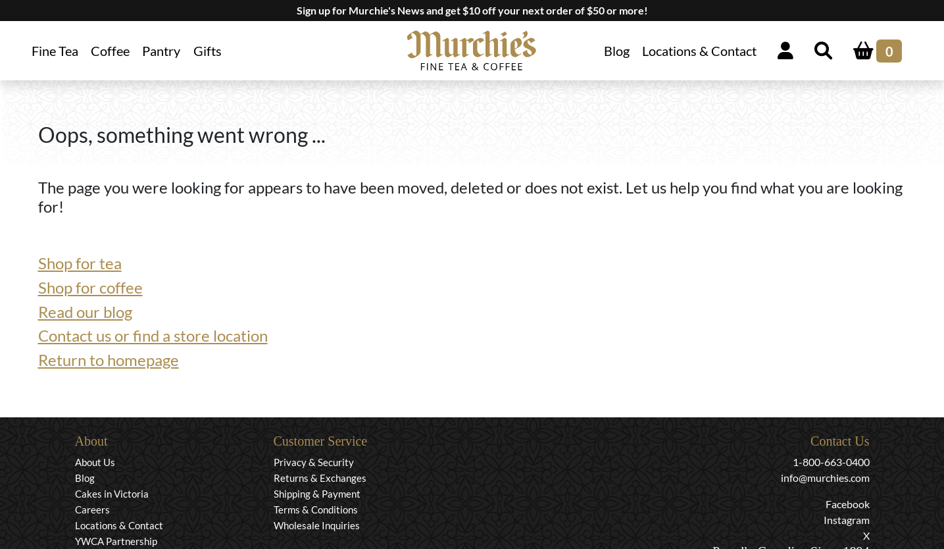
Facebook (848, 504)
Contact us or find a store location (153, 335)
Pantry (161, 51)
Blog (617, 51)
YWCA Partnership (116, 541)
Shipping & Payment (317, 494)
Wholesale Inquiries (317, 525)
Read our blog (85, 311)
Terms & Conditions (316, 509)
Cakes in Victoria (112, 494)
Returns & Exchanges (320, 478)
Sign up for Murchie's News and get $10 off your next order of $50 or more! (472, 10)
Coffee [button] (110, 51)
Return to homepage (108, 359)
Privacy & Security (314, 462)
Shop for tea (80, 263)
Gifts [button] (207, 51)
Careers (92, 509)
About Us (95, 462)
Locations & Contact (699, 51)
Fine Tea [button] (55, 51)
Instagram (847, 519)
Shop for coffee (90, 287)
